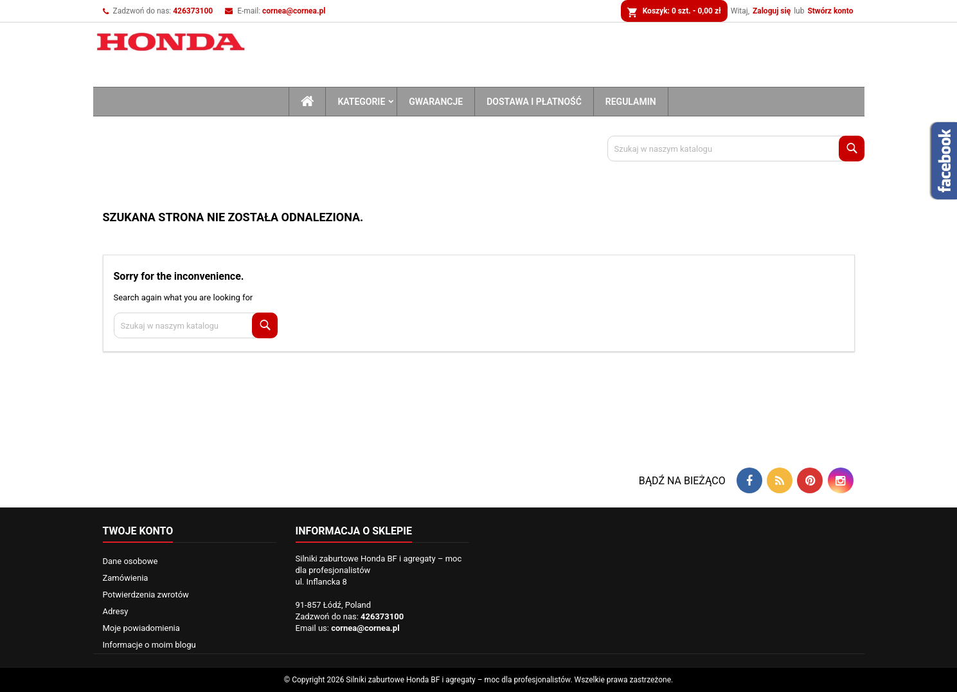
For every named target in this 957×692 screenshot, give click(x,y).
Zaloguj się (772, 10)
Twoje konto (138, 531)
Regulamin (630, 101)
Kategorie (361, 101)
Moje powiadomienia (141, 628)
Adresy (116, 611)
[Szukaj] (735, 148)
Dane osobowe (130, 561)
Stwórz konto (830, 10)
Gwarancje (436, 101)
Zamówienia (125, 578)
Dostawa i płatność (534, 101)
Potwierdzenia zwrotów (146, 594)
